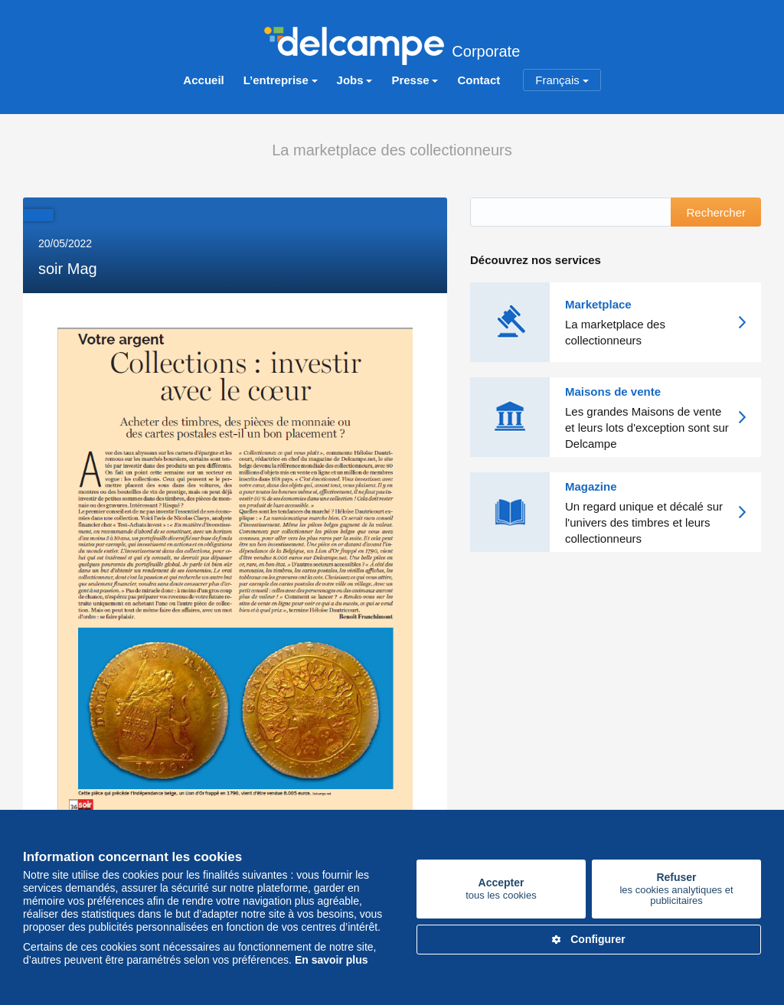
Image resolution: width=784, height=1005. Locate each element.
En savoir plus (331, 960)
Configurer (589, 939)
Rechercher (716, 212)
